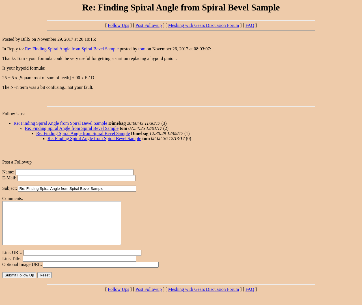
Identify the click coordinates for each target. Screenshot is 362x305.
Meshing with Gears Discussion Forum (203, 25)
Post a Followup (17, 162)
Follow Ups (118, 25)
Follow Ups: (13, 113)
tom (141, 48)
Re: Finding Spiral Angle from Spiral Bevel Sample (71, 48)
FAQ (249, 25)
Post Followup (148, 25)
